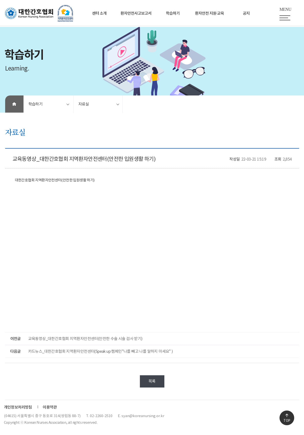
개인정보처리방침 (18, 407)
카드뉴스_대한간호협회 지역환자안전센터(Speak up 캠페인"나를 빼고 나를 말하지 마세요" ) (100, 351)
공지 (246, 13)
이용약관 (50, 407)
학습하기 (173, 13)
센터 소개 (99, 13)
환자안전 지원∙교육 (209, 13)
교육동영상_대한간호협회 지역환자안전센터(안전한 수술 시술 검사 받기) (85, 339)
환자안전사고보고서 (136, 13)
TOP (286, 421)
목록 (152, 381)
